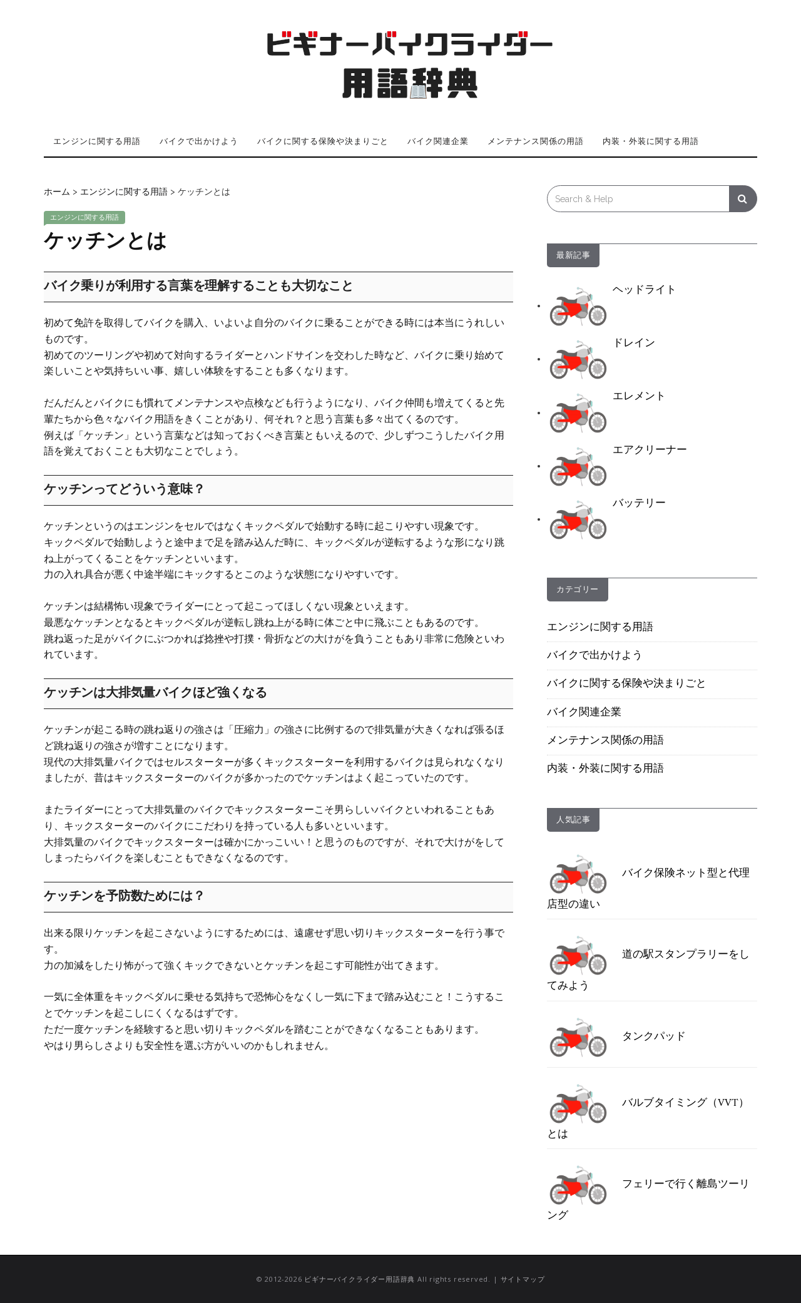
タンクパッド (616, 1037)
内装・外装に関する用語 (651, 140)
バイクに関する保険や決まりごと (323, 140)
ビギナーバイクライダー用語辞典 (359, 1279)
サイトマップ (523, 1279)
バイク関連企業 (438, 140)
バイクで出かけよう (199, 140)
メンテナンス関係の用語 (535, 140)
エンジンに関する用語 (97, 140)
